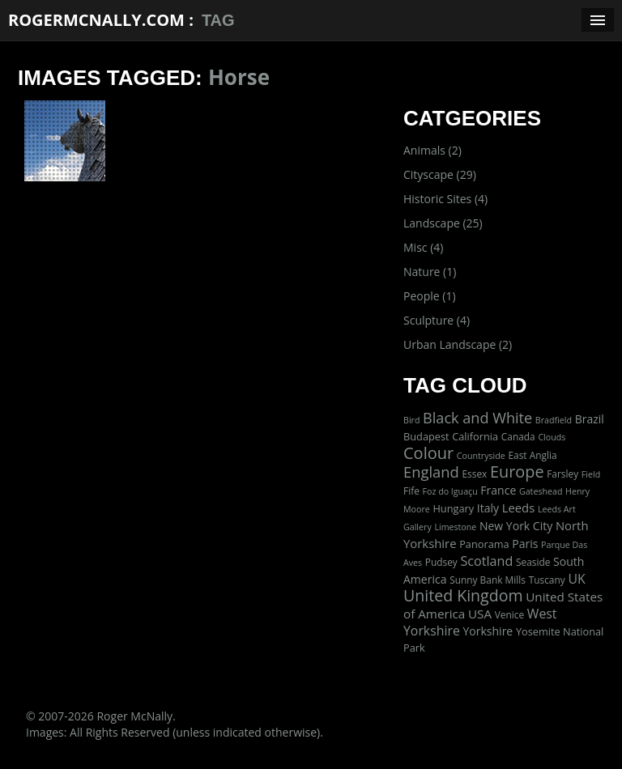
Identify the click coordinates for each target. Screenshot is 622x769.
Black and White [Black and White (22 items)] (477, 417)
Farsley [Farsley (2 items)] (562, 473)
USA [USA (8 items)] (480, 613)
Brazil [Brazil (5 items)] (589, 419)
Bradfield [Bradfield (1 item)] (553, 420)
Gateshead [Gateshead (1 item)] (541, 491)
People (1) (429, 296)
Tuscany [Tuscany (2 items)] (547, 579)
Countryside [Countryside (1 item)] (481, 455)
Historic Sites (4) (445, 198)
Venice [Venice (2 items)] (509, 614)
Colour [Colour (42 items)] (428, 453)
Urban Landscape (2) (457, 344)
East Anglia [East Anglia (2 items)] (532, 454)
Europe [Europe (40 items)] (517, 471)
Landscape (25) (443, 223)
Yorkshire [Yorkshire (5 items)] (487, 631)
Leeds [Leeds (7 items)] (518, 507)
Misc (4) (423, 247)
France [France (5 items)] (498, 490)
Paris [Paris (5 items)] (525, 543)
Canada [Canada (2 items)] (518, 436)
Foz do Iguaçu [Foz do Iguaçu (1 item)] (449, 491)
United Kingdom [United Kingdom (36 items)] (463, 595)
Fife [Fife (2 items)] (411, 490)
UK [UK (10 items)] (576, 579)
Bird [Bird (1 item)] (411, 420)
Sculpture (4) (436, 320)
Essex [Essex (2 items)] (474, 473)
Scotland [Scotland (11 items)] (486, 561)
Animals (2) (432, 150)
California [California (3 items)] (475, 436)
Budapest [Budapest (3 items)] (426, 436)
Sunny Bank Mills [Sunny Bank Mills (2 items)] (487, 579)
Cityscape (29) (439, 174)
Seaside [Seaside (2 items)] (533, 561)
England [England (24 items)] (431, 471)
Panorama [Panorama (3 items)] (484, 544)
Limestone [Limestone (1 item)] (455, 527)
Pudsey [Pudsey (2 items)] (441, 561)
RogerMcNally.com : (101, 20)
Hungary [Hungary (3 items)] (453, 508)
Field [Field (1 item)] (591, 474)
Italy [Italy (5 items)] (488, 508)
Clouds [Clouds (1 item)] (551, 437)
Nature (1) (429, 271)
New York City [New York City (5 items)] (515, 525)
